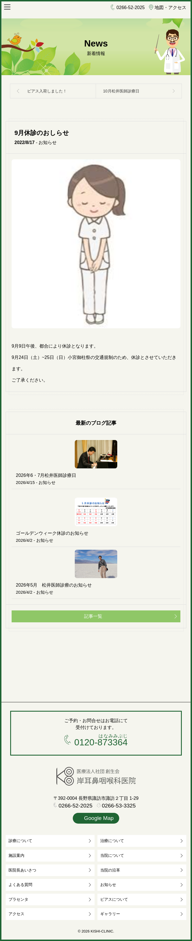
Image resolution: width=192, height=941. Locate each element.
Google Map (96, 819)
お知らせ (108, 884)
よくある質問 (20, 884)
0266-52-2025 (128, 7)
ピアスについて (114, 899)
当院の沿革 (110, 870)
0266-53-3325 (116, 806)
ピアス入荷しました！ (47, 91)
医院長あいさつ (22, 870)
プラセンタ (18, 899)
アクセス (16, 914)
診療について (20, 840)
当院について (112, 855)
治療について (112, 840)
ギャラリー (110, 914)
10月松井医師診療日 (121, 91)
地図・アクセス (167, 8)
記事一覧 (93, 616)
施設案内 (16, 855)
